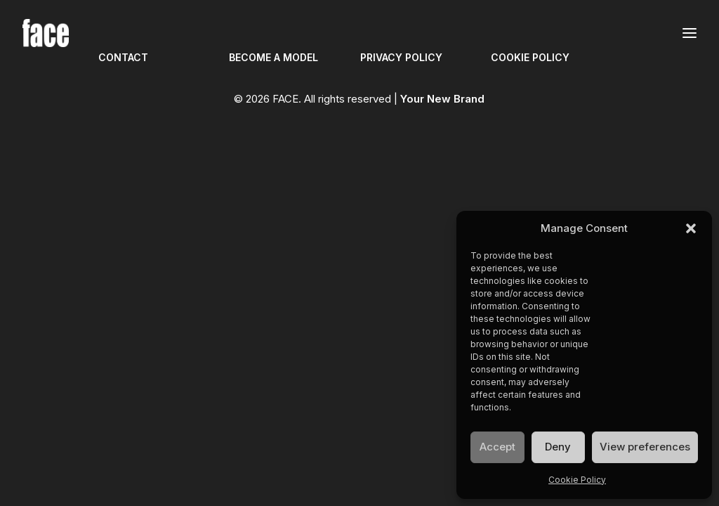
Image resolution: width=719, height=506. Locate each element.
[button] (691, 228)
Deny (558, 446)
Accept (497, 446)
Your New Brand (442, 98)
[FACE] (45, 33)
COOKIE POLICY (530, 57)
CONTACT (123, 57)
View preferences (645, 446)
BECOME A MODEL (273, 57)
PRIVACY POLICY (401, 57)
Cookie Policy (577, 479)
